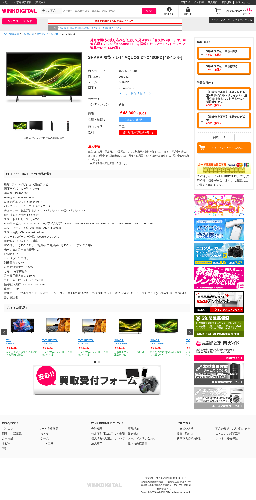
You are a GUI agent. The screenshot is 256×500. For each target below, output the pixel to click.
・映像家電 (28, 33)
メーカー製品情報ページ (135, 93)
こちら (248, 20)
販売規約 (226, 2)
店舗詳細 (185, 2)
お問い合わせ (243, 2)
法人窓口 (213, 2)
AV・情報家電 (11, 33)
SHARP (55, 33)
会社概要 (199, 2)
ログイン (216, 20)
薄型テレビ (43, 33)
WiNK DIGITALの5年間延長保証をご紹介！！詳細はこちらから (91, 28)
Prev (4, 332)
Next (190, 332)
